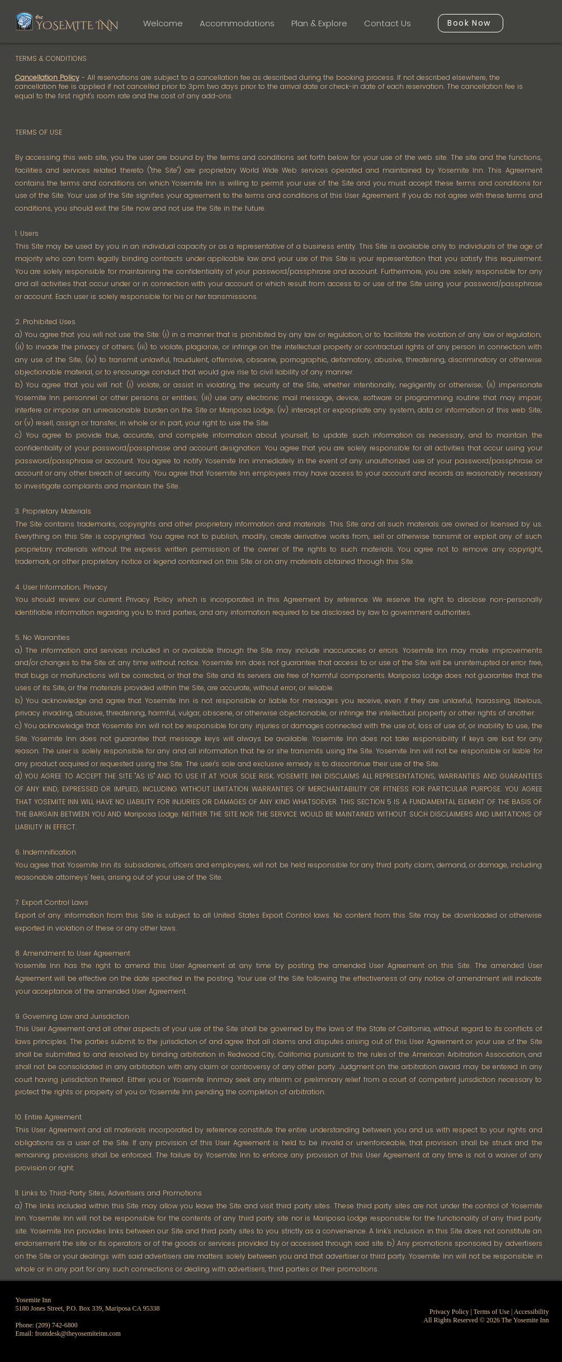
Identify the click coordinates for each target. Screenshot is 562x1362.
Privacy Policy (449, 1312)
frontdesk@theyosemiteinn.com (78, 1333)
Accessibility (531, 1312)
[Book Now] (470, 23)
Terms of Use (491, 1312)
